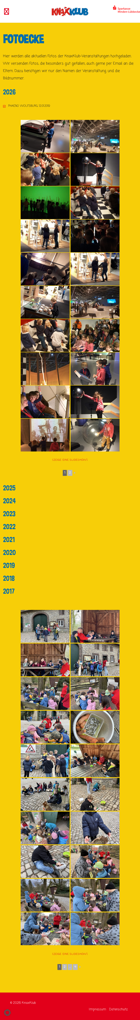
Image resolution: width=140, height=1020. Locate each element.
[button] (7, 1012)
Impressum (97, 1009)
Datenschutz (118, 1009)
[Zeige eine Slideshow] (70, 460)
